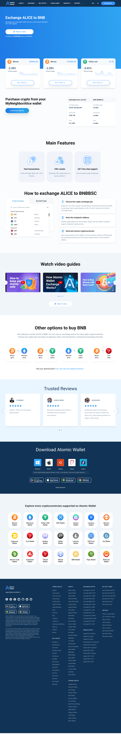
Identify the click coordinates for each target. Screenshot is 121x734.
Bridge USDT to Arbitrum (89, 645)
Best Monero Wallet (107, 637)
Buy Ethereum (56, 645)
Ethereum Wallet (72, 599)
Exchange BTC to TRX (89, 611)
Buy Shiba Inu (55, 671)
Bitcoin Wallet (71, 591)
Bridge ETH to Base (88, 637)
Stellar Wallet (71, 650)
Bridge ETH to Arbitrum (89, 634)
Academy (54, 619)
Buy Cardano (55, 682)
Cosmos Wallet (72, 670)
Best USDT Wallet (106, 634)
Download (107, 3)
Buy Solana (55, 676)
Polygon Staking (72, 693)
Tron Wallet (71, 641)
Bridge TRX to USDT (88, 662)
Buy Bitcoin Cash (56, 651)
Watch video (18, 32)
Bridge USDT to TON (88, 657)
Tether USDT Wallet (73, 602)
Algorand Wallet (72, 608)
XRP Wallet (71, 619)
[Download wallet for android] (37, 480)
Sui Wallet (70, 672)
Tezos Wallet (71, 630)
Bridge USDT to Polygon (89, 654)
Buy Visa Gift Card (107, 605)
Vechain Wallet (72, 661)
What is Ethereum (107, 626)
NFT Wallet (71, 633)
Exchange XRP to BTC (89, 599)
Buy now (22, 82)
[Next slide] (114, 411)
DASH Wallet (71, 667)
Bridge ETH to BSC (88, 640)
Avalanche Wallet (72, 636)
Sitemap (54, 630)
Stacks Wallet (71, 675)
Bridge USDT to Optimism (90, 648)
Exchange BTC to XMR (89, 596)
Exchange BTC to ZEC (89, 624)
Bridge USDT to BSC (88, 651)
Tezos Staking (72, 702)
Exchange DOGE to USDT (89, 619)
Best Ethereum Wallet (108, 631)
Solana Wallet (71, 596)
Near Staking (71, 696)
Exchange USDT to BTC (89, 594)
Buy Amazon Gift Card (108, 599)
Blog (53, 616)
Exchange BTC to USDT (89, 605)
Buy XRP (54, 654)
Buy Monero (55, 657)
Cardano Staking (72, 713)
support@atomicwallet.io (12, 593)
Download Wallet (17, 110)
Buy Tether (55, 648)
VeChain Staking (72, 707)
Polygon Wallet (72, 627)
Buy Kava (54, 679)
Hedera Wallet (72, 644)
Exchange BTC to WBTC (89, 616)
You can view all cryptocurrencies (69, 369)
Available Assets (72, 685)
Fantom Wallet (72, 622)
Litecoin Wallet (72, 624)
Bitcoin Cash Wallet (73, 647)
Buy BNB (54, 659)
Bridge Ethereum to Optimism (91, 642)
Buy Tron (54, 673)
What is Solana (106, 620)
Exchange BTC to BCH (89, 622)
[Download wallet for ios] (52, 480)
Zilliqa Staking (72, 710)
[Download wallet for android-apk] (68, 480)
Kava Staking (71, 690)
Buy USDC (55, 668)
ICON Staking (71, 716)
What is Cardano (106, 628)
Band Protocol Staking (74, 704)
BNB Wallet (71, 639)
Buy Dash (54, 685)
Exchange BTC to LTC (89, 613)
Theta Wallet (71, 611)
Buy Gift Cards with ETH (108, 594)
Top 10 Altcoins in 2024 (108, 617)
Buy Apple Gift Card (107, 602)
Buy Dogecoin (55, 665)
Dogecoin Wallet (72, 613)
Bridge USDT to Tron (88, 659)
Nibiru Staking (72, 721)
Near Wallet (71, 616)
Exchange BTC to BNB (89, 608)
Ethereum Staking (72, 688)
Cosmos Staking (72, 699)
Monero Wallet (72, 594)
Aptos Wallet (71, 658)
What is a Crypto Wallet (108, 614)
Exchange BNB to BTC (89, 602)
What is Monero (106, 623)
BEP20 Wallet (71, 655)
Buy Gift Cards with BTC (108, 591)
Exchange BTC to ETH (89, 591)
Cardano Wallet (72, 605)
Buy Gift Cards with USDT (109, 596)
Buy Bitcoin (55, 642)
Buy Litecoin (55, 662)
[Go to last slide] (6, 411)
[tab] (59, 430)
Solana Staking (72, 718)
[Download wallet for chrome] (84, 480)
